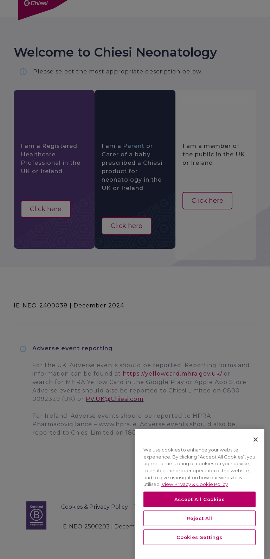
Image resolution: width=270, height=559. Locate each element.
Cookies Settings (199, 537)
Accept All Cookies (199, 499)
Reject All (199, 518)
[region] (199, 494)
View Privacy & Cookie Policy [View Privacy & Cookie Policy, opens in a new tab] (194, 484)
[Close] (255, 439)
